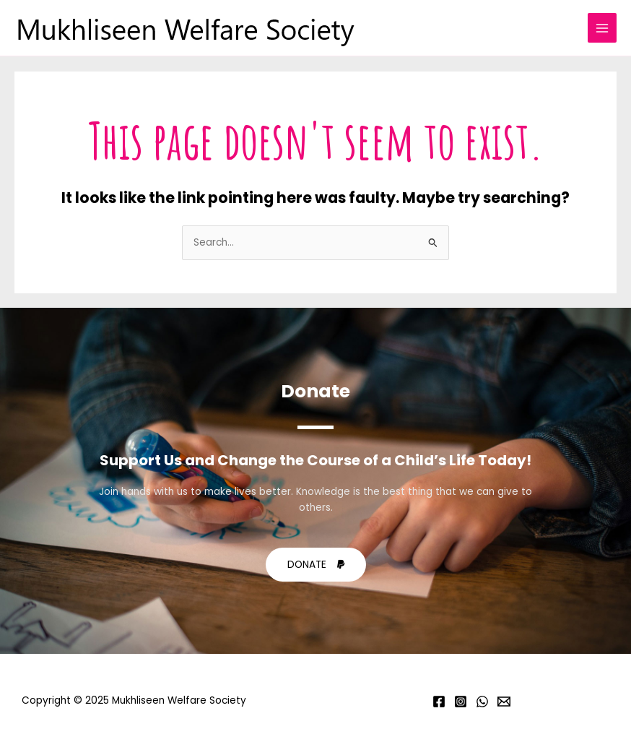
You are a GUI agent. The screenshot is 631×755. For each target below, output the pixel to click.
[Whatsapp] (482, 701)
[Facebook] (438, 701)
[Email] (503, 701)
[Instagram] (460, 701)
